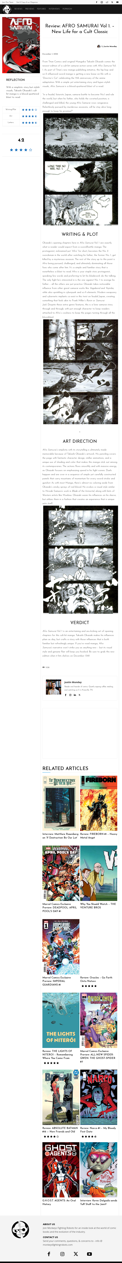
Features (41, 9)
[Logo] (7, 9)
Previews (29, 9)
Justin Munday (110, 46)
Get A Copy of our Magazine (27, 2)
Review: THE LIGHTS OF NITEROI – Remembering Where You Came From (60, 1052)
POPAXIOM (67, 9)
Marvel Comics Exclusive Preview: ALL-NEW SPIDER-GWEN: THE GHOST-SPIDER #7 (98, 1052)
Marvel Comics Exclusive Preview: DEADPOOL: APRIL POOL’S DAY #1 (60, 907)
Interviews (54, 9)
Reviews (18, 9)
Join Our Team (7, 2)
